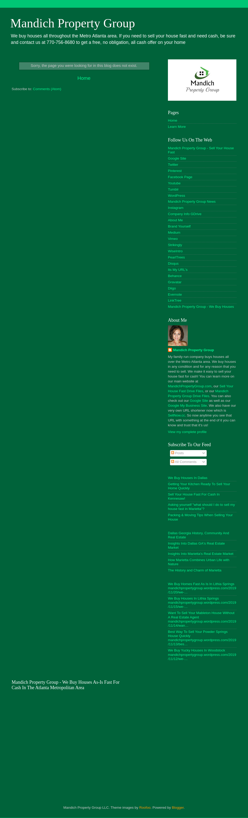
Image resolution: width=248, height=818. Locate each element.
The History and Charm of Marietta (194, 570)
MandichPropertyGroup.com (190, 386)
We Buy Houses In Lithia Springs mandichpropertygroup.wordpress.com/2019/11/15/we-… (202, 602)
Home (84, 78)
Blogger (178, 807)
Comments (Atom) (47, 89)
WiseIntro (175, 251)
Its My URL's (178, 270)
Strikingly (175, 245)
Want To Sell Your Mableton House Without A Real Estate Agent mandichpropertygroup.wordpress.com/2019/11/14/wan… (202, 619)
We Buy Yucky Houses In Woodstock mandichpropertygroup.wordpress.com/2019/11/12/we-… (202, 654)
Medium (174, 232)
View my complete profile (187, 432)
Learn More (177, 127)
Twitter (173, 165)
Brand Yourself (179, 226)
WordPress (176, 196)
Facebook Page (180, 177)
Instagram (175, 208)
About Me (175, 220)
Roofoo (145, 807)
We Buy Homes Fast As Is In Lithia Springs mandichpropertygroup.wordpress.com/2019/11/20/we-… (202, 588)
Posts (177, 453)
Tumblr (173, 189)
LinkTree (174, 300)
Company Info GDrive (185, 214)
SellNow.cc (176, 415)
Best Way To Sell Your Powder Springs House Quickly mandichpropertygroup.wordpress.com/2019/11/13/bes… (202, 638)
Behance (175, 276)
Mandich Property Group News (192, 201)
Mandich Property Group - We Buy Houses (201, 307)
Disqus (173, 263)
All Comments (184, 462)
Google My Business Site (187, 405)
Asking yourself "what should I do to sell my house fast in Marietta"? (201, 507)
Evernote (175, 294)
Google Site (177, 158)
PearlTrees (176, 257)
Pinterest (175, 171)
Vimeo (173, 239)
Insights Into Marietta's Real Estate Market (200, 554)
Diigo (172, 288)
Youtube (174, 183)
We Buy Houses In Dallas (187, 478)
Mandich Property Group (72, 23)
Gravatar (175, 282)
